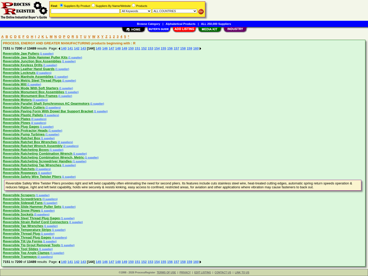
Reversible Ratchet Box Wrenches (30, 142)
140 (64, 48)
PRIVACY (185, 272)
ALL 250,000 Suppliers (216, 23)
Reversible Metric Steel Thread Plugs (32, 80)
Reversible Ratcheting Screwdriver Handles (37, 161)
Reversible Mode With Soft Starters (31, 88)
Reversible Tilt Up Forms (22, 241)
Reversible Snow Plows (21, 210)
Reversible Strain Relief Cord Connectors (35, 222)
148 (118, 48)
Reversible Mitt (14, 84)
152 (144, 48)
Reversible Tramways (20, 257)
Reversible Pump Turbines (24, 134)
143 (83, 48)
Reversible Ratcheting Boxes (26, 150)
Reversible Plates (17, 119)
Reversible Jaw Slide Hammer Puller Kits (35, 57)
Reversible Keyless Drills (23, 65)
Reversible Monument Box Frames (30, 96)
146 (105, 48)
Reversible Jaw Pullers (21, 53)
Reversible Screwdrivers (22, 199)
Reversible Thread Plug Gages (27, 237)
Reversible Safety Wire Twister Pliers (32, 177)
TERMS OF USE (166, 272)
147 (111, 48)
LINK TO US (242, 272)
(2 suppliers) (43, 73)
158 (183, 48)
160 (196, 48)
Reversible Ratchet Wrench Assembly (33, 146)
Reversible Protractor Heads (25, 130)
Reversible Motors (17, 100)
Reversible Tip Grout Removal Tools (31, 245)
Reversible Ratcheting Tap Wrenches (32, 165)
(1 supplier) (46, 53)
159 (189, 48)
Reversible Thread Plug (21, 233)
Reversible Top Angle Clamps (26, 253)
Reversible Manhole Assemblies (28, 76)
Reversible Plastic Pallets (23, 115)
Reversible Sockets (18, 214)
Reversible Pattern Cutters (24, 107)
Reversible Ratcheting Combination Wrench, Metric (43, 157)
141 (70, 48)
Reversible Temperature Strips (27, 230)
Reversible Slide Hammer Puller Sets (32, 207)
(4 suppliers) (59, 237)
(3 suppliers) (40, 99)
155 (163, 48)
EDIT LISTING (202, 272)
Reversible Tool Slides (20, 249)
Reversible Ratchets (19, 169)
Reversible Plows (16, 123)
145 (98, 48)
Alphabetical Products (181, 23)
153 (150, 48)
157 (176, 48)
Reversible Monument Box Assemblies (33, 92)
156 (170, 48)
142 (77, 48)
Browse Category (148, 23)
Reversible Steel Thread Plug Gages (31, 218)
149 (124, 48)
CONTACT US (223, 272)
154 (157, 48)
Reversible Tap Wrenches (23, 226)
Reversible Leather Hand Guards (29, 69)
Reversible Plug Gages (21, 127)
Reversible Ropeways (20, 173)
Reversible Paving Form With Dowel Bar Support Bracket (48, 111)
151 (137, 48)
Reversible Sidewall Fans (23, 203)
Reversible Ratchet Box (21, 138)
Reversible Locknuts (19, 73)
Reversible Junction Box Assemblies (32, 61)
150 (131, 48)
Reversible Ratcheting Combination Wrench (37, 153)
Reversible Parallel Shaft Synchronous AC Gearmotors (46, 103)
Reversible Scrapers (19, 195)
